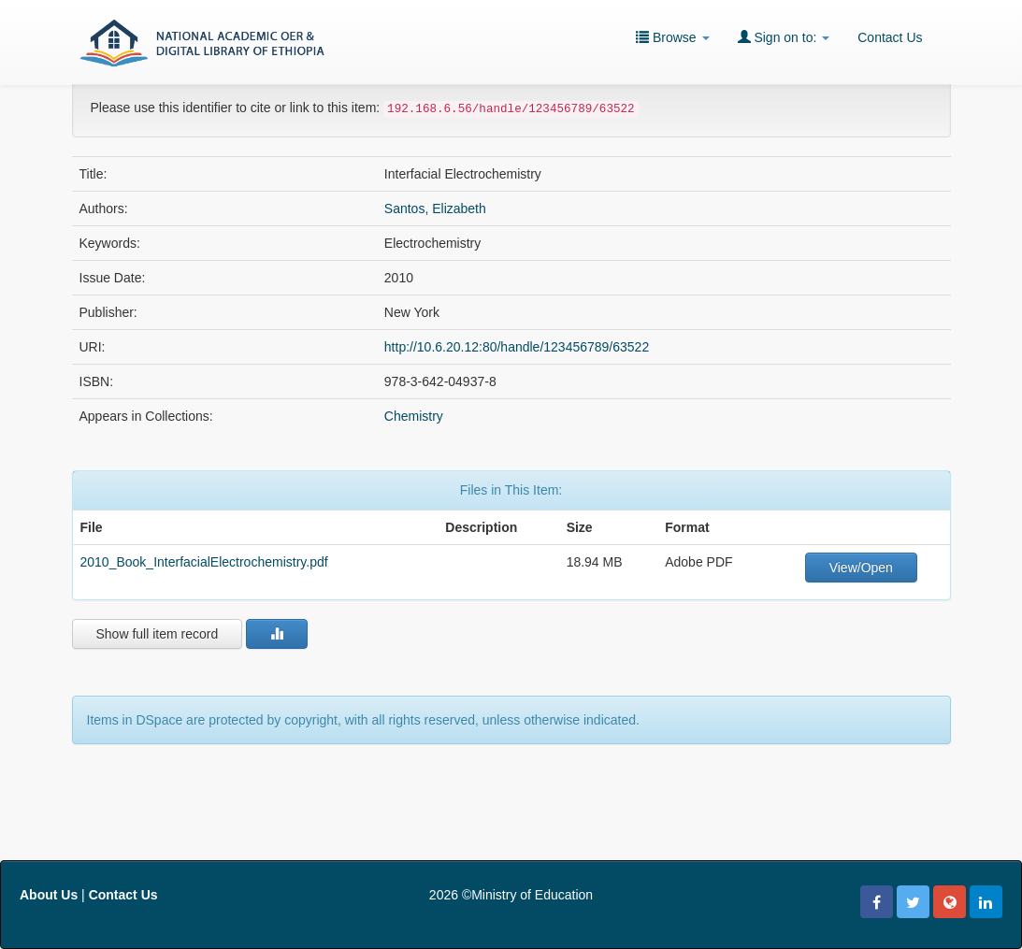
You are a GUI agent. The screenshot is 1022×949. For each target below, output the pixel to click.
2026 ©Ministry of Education (511, 894)
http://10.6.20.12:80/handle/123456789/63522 (516, 346)
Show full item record (157, 633)
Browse (672, 37)
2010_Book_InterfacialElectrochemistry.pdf (204, 561)
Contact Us (889, 37)
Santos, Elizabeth (435, 208)
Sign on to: (784, 37)
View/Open (861, 567)
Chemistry (413, 416)
